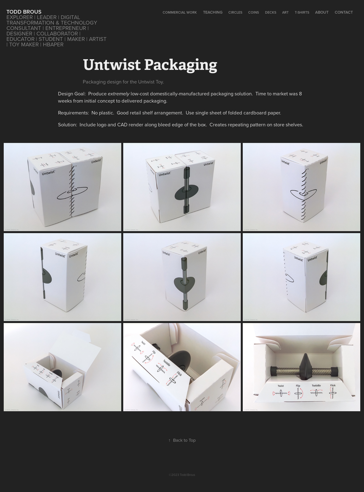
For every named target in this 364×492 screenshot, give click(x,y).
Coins (253, 12)
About (322, 12)
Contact (344, 12)
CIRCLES (235, 12)
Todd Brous (23, 12)
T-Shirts (302, 12)
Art (285, 12)
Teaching (212, 12)
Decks (270, 12)
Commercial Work (180, 12)
